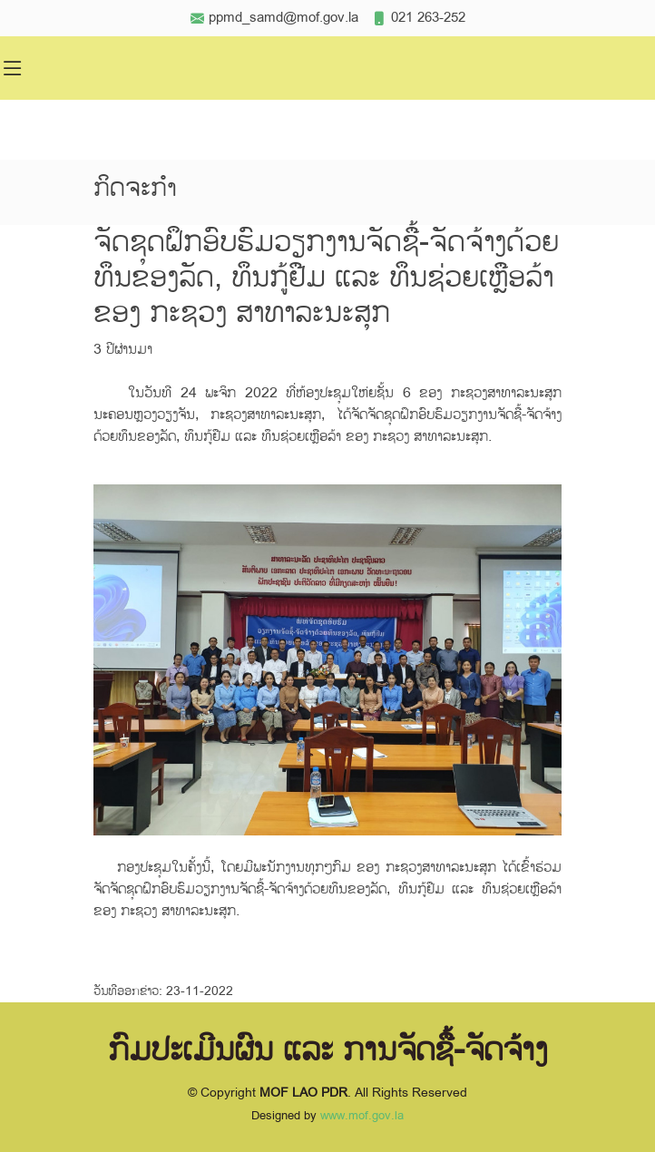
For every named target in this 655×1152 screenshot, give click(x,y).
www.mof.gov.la (362, 1116)
